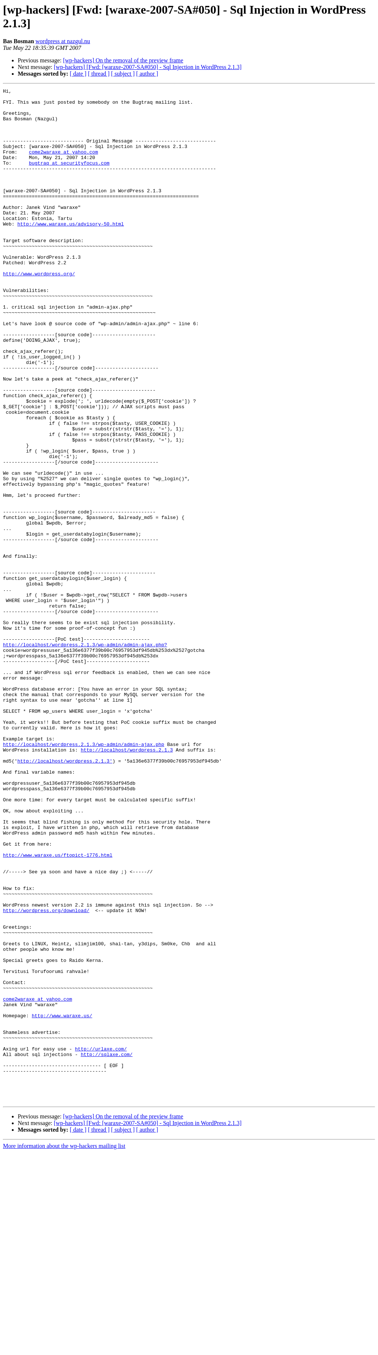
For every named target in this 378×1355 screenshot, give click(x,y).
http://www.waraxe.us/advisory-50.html (70, 251)
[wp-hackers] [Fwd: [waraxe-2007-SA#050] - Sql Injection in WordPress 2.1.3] (148, 67)
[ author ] (147, 73)
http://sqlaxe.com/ (107, 1248)
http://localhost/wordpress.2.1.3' (64, 896)
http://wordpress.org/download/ (46, 1075)
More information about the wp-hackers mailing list (64, 1348)
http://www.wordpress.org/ (39, 311)
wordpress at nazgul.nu (62, 41)
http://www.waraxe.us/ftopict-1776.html (57, 1008)
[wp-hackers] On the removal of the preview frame (123, 60)
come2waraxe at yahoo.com (63, 165)
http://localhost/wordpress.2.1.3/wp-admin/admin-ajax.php (83, 876)
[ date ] (78, 73)
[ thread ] (99, 73)
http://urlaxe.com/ (101, 1241)
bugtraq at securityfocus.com (69, 178)
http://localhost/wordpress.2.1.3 (127, 882)
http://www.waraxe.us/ (62, 1201)
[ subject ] (123, 73)
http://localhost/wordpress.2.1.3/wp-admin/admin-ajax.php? (85, 756)
